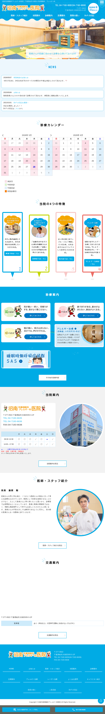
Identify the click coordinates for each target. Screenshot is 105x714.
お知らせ (17, 92)
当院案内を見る (52, 463)
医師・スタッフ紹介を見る (52, 545)
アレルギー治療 (32, 679)
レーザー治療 (52, 679)
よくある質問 (73, 679)
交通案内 (61, 15)
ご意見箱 (52, 690)
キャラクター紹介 (93, 679)
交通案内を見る (52, 635)
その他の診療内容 (52, 377)
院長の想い (74, 15)
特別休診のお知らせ (21, 77)
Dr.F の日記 (89, 15)
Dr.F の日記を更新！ (21, 102)
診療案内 (48, 15)
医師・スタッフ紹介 (19, 15)
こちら (16, 108)
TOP (100, 701)
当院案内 (36, 15)
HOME (11, 669)
